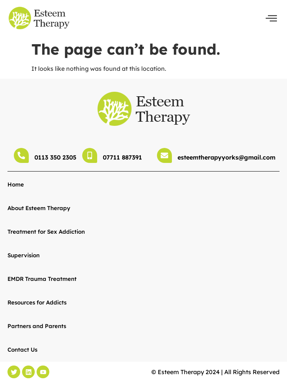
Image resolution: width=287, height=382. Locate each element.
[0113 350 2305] (21, 155)
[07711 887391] (89, 155)
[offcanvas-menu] (271, 18)
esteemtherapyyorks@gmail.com (226, 157)
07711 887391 (122, 157)
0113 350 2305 (55, 157)
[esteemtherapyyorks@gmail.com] (164, 155)
